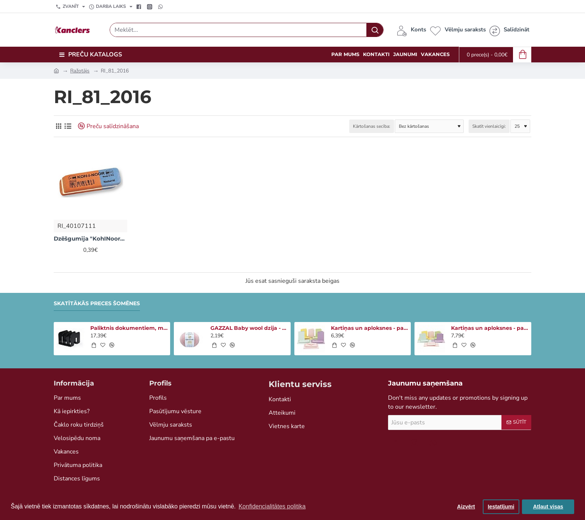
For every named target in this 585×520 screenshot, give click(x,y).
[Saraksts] (67, 126)
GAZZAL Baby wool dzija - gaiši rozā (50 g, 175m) (249, 328)
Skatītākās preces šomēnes (97, 303)
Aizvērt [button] (466, 507)
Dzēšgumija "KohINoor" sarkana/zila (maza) (90, 238)
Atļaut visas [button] (548, 507)
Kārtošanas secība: (371, 126)
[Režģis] (58, 126)
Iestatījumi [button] (501, 507)
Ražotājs (80, 70)
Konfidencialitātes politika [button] (272, 506)
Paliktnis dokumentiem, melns (129, 328)
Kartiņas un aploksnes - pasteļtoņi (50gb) (370, 328)
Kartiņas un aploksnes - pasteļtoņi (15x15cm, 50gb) (490, 328)
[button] (93, 345)
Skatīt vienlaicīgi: (489, 126)
